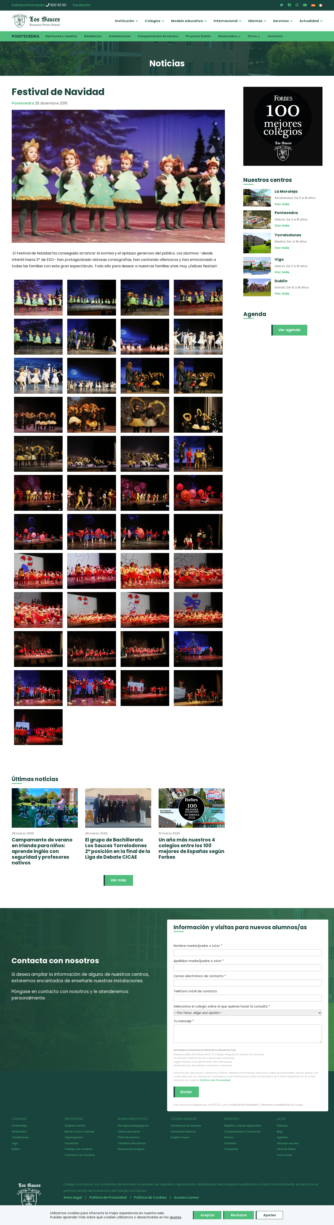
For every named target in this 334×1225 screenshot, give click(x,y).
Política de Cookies (150, 1197)
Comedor (230, 1143)
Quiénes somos (75, 1125)
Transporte (231, 1149)
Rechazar (239, 1215)
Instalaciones (119, 36)
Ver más (118, 880)
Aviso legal (73, 1197)
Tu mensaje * (248, 1031)
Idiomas (255, 21)
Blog (279, 1131)
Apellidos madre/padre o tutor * (248, 965)
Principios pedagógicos (133, 1125)
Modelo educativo (187, 21)
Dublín (16, 1149)
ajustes (175, 1217)
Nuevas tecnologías (131, 1149)
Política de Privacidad (215, 1080)
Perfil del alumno (128, 1137)
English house (180, 1137)
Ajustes (269, 1215)
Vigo (15, 1143)
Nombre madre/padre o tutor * (248, 950)
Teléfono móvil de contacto (248, 995)
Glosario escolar (288, 1143)
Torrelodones (20, 1137)
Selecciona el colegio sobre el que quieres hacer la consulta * (248, 1009)
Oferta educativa (129, 1131)
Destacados (227, 36)
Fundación (81, 5)
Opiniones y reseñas (61, 36)
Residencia (93, 36)
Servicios (281, 21)
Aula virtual (284, 1155)
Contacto (275, 36)
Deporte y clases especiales (242, 1125)
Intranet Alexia (286, 1149)
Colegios (152, 21)
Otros (252, 36)
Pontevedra (25, 36)
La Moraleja (19, 1125)
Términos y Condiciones (275, 1104)
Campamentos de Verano (158, 36)
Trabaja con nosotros (79, 1149)
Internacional (226, 21)
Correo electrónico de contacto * (248, 980)
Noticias (282, 1125)
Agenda (282, 1137)
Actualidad (309, 21)
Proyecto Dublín (198, 36)
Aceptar (207, 1215)
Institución (124, 21)
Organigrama (74, 1137)
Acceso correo (186, 1197)
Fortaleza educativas (132, 1143)
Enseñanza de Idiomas (186, 1125)
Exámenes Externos (183, 1131)
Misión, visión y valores (79, 1131)
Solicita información (28, 5)
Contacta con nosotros (80, 1155)
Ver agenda (289, 330)
